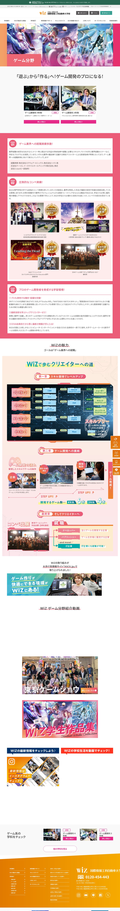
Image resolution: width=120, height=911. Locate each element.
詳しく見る (42, 122)
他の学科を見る (60, 848)
